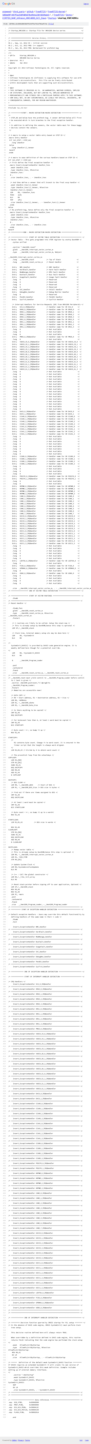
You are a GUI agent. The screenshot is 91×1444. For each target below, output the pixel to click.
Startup (52, 18)
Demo (69, 14)
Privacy (21, 1440)
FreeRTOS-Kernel (56, 11)
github (30, 11)
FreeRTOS (41, 11)
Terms (27, 1440)
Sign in (86, 4)
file (51, 24)
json (87, 1440)
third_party (19, 11)
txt (81, 1440)
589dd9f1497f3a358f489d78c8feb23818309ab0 (25, 14)
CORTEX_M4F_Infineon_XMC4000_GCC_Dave (24, 18)
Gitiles (14, 1440)
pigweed (6, 11)
